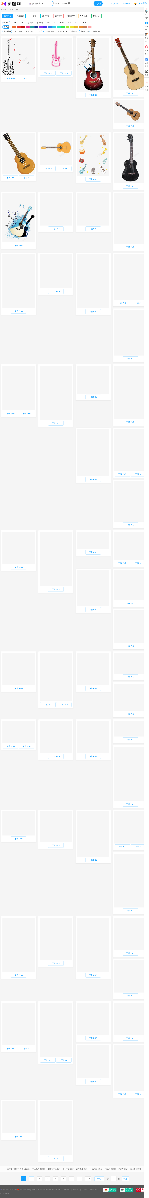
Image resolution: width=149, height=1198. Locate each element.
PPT (85, 23)
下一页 (99, 1179)
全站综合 (7, 16)
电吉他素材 (122, 1169)
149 (88, 1179)
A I (55, 23)
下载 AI (27, 78)
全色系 (6, 27)
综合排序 (7, 31)
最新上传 (29, 31)
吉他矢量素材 (110, 1169)
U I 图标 (33, 16)
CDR (77, 23)
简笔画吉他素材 (53, 1169)
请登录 (144, 3)
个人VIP (115, 3)
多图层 (30, 23)
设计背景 (45, 16)
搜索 (98, 3)
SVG (70, 23)
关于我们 (76, 1190)
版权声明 (67, 1190)
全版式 (39, 31)
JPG (22, 23)
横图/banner (63, 31)
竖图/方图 (50, 31)
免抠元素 (20, 16)
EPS (62, 23)
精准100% (84, 31)
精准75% (96, 31)
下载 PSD (64, 73)
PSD (48, 23)
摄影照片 (71, 16)
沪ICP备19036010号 (9, 1190)
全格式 (6, 23)
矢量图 (40, 23)
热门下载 (18, 31)
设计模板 (58, 16)
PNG (15, 23)
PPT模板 (83, 16)
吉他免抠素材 (81, 1169)
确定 (125, 1179)
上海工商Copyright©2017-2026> (31, 1190)
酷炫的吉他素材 (96, 1169)
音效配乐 (96, 16)
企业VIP (126, 3)
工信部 (84, 1190)
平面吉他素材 (68, 1169)
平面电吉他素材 (38, 1169)
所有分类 (36, 3)
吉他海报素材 (135, 1169)
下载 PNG (11, 78)
